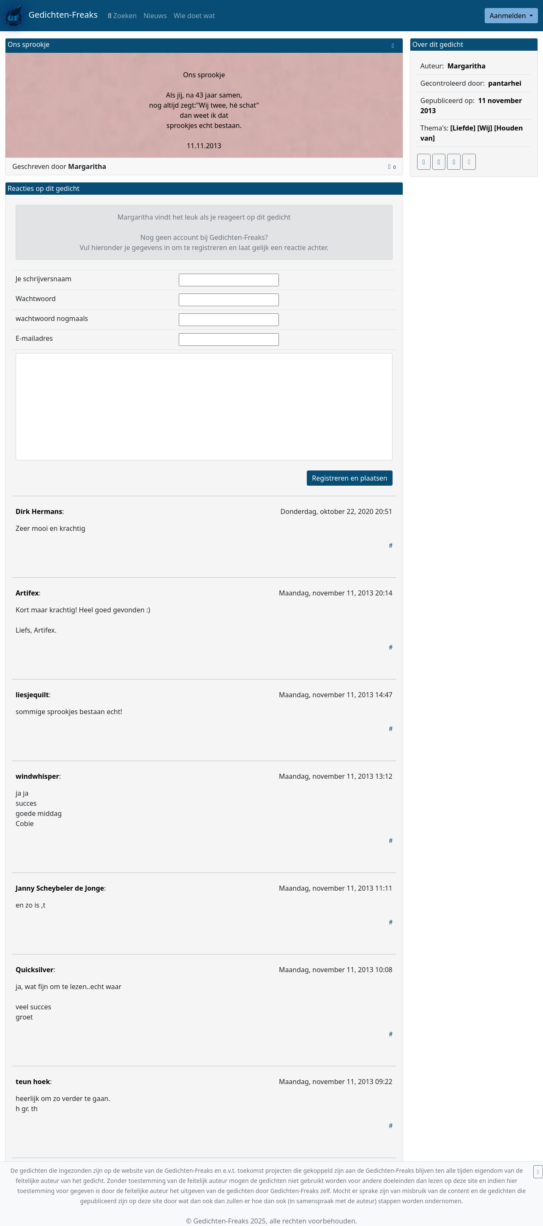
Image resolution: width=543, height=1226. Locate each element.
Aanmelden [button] (509, 15)
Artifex (27, 593)
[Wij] (484, 128)
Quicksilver (34, 969)
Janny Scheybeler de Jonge (60, 888)
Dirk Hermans (39, 511)
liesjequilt (32, 694)
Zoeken (122, 15)
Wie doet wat (194, 15)
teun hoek (33, 1081)
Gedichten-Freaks (51, 15)
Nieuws (154, 15)
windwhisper (37, 776)
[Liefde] (463, 128)
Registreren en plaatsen (349, 478)
